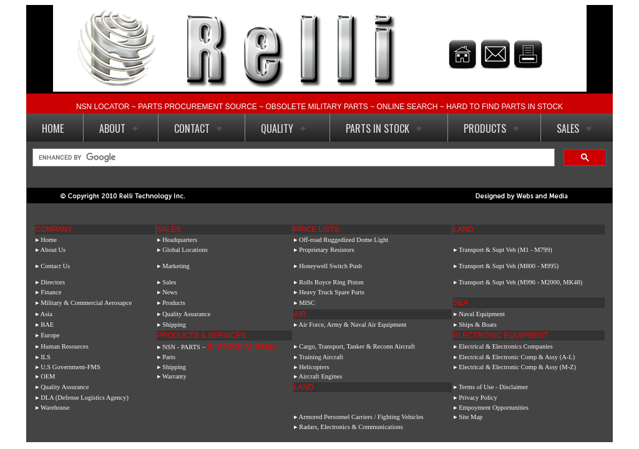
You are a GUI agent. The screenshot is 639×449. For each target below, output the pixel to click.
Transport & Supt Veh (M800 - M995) (509, 266)
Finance (51, 292)
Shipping (174, 324)
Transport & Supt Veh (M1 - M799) (505, 249)
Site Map (470, 416)
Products (173, 302)
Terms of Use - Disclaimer (493, 387)
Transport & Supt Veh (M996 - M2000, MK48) (520, 282)
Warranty (174, 376)
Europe (50, 335)
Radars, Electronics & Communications (351, 426)
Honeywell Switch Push (330, 266)
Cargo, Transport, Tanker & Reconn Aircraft (357, 346)
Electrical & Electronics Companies (505, 346)
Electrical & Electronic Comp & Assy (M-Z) (517, 367)
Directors (53, 282)
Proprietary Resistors (326, 249)
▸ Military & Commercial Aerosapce (84, 302)
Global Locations (185, 249)
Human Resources (65, 346)
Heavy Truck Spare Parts (331, 292)
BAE (47, 324)
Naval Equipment (482, 314)
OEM (48, 376)
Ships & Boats (478, 324)
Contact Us (55, 266)
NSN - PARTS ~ (219, 347)
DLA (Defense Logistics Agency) (85, 397)
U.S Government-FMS (70, 367)
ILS (46, 357)
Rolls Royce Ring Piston (331, 282)
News (169, 292)
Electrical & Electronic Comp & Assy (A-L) (517, 357)
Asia (46, 314)
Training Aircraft (321, 357)
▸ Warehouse (54, 407)
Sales (169, 282)
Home (49, 239)
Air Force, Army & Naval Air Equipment (353, 324)
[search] (292, 157)
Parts (168, 357)
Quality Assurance (186, 314)
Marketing (176, 266)
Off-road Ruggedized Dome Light (343, 239)
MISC (307, 302)
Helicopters (313, 367)
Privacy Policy (478, 397)
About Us (53, 249)
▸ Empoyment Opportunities (491, 407)
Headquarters (179, 239)
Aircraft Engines (321, 376)
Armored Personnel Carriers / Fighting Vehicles (361, 416)
